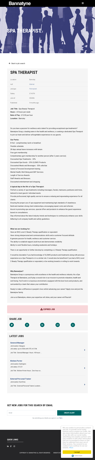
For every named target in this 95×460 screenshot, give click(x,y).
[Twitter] (12, 325)
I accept (77, 452)
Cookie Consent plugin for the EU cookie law (77, 456)
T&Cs (60, 418)
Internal (31, 84)
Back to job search (18, 63)
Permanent (33, 89)
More (71, 447)
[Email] (57, 325)
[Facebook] (27, 325)
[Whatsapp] (73, 325)
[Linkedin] (42, 325)
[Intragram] (15, 446)
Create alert (69, 413)
